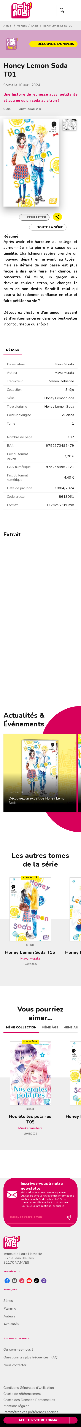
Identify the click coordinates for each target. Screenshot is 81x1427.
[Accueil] (21, 10)
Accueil (7, 26)
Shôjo (34, 26)
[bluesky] (14, 1280)
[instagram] (21, 1280)
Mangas (22, 26)
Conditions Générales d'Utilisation (28, 1387)
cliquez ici (59, 1206)
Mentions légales (16, 1406)
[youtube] (29, 1280)
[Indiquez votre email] (35, 1217)
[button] (53, 44)
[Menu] (67, 10)
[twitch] (44, 1280)
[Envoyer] (69, 1217)
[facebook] (7, 1280)
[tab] (12, 350)
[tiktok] (36, 1280)
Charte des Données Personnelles (29, 1399)
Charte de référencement (22, 1393)
